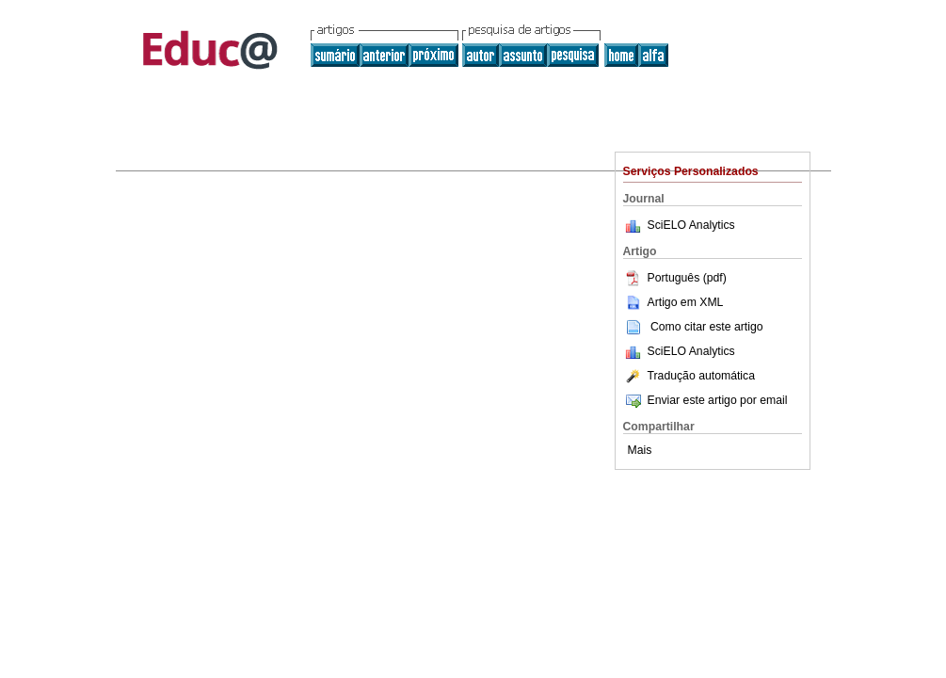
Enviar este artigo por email (705, 400)
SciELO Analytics (691, 225)
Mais (640, 450)
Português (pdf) (675, 277)
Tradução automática (689, 375)
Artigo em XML (673, 302)
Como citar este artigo (706, 326)
